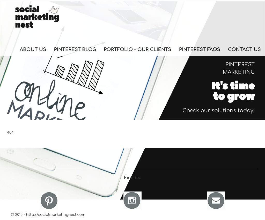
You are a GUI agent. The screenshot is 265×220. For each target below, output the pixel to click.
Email (216, 200)
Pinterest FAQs (199, 49)
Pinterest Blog (75, 49)
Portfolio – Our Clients (137, 49)
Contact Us (244, 49)
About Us (33, 49)
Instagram (132, 200)
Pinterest (49, 200)
